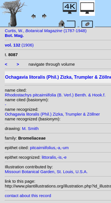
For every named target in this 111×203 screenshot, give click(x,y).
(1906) (19, 45)
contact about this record (28, 195)
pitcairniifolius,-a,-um (49, 147)
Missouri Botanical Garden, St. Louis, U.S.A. (46, 171)
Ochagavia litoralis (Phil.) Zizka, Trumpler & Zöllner (52, 114)
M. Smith (30, 128)
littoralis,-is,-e (54, 157)
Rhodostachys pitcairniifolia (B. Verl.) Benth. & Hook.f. (55, 94)
